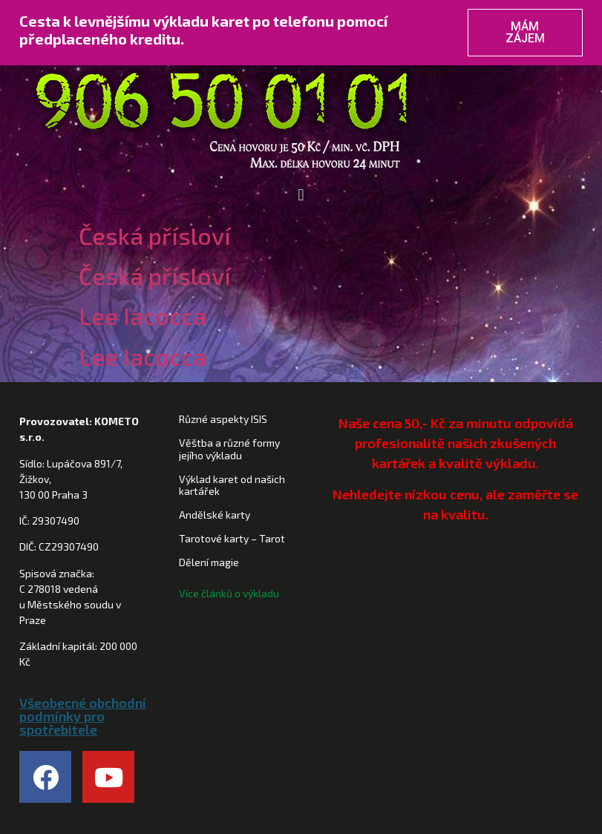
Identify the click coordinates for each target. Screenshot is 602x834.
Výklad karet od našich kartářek (232, 485)
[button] (301, 195)
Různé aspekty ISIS (223, 419)
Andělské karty (214, 514)
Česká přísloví (155, 235)
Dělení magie (209, 562)
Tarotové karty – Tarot (232, 538)
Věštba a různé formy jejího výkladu (229, 449)
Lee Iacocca (142, 315)
